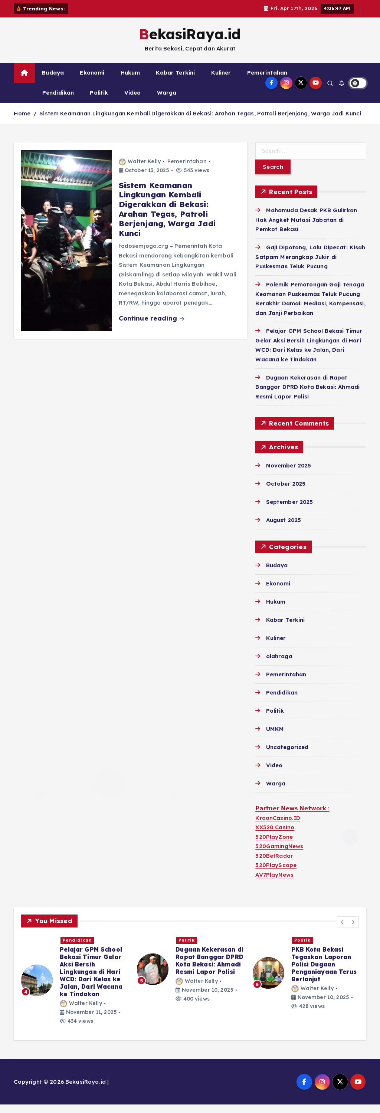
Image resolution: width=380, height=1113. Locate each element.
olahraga (279, 664)
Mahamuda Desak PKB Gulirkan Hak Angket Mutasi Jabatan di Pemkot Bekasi (306, 228)
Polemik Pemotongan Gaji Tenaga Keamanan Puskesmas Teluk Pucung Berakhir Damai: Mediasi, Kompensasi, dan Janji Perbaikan (325, 984)
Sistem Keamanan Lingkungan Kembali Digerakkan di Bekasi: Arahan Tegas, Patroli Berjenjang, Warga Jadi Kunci (200, 121)
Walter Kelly (140, 170)
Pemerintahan (267, 81)
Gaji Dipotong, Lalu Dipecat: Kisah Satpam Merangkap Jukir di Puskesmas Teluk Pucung (310, 265)
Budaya (53, 81)
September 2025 (289, 510)
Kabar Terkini (175, 81)
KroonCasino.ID (277, 826)
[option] (74, 981)
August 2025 (283, 528)
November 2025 (288, 473)
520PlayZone (274, 845)
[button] (342, 930)
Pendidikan (58, 101)
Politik (99, 101)
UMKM (275, 737)
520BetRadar (274, 864)
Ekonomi (92, 81)
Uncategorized (287, 755)
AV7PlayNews (274, 883)
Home (22, 121)
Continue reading (151, 327)
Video (132, 101)
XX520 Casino (274, 836)
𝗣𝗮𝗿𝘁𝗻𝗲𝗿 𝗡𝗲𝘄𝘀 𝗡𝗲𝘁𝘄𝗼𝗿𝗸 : (292, 817)
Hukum (130, 81)
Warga (167, 101)
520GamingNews (279, 854)
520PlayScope (276, 873)
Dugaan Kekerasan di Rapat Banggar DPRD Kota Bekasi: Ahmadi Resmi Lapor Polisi (307, 395)
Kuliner (221, 81)
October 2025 (286, 492)
